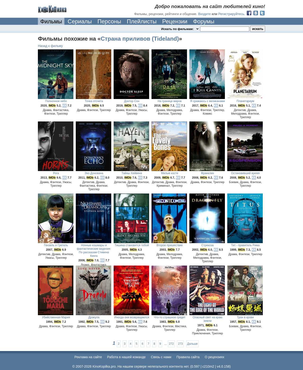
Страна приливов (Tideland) (140, 38)
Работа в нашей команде (126, 357)
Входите (204, 14)
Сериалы (80, 21)
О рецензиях (214, 357)
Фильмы (51, 21)
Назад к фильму (50, 46)
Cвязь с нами (161, 357)
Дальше (192, 343)
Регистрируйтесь (231, 14)
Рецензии (174, 21)
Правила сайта (188, 357)
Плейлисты (142, 21)
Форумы (203, 21)
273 (180, 343)
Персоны (109, 21)
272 (171, 343)
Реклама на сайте (88, 357)
